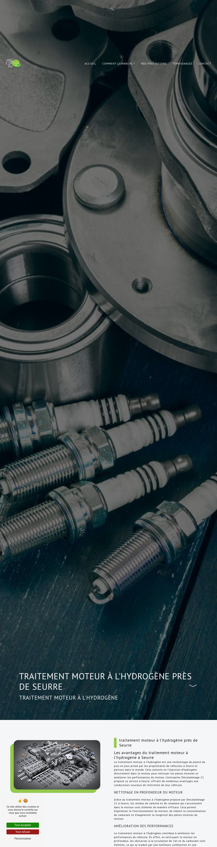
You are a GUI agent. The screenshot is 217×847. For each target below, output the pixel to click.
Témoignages (182, 63)
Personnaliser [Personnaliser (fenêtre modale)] (22, 838)
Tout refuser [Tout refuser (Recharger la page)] (22, 832)
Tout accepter (22, 825)
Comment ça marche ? (118, 63)
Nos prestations (153, 63)
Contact (205, 63)
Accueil (90, 63)
